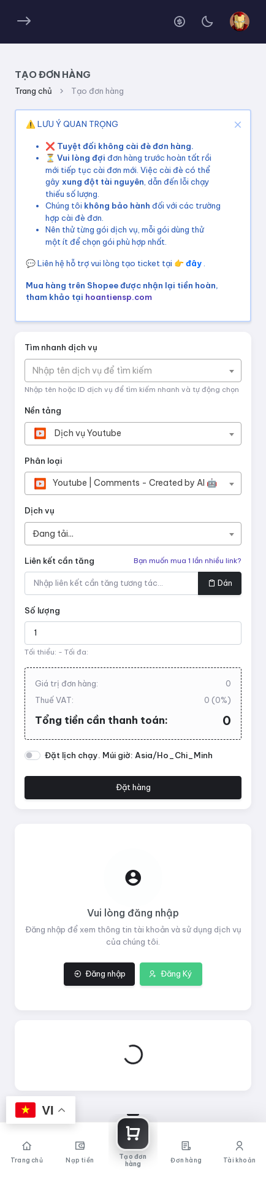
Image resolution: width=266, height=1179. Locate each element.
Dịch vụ (40, 510)
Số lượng (42, 610)
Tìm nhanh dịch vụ (61, 347)
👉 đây (188, 263)
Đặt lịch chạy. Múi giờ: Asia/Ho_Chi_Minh (129, 755)
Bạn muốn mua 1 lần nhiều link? (187, 560)
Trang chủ (33, 91)
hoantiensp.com (118, 297)
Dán (220, 583)
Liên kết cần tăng (59, 561)
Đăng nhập (100, 973)
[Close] (236, 124)
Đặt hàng (133, 787)
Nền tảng (43, 410)
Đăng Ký (170, 973)
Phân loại (43, 461)
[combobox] (133, 370)
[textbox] (98, 370)
